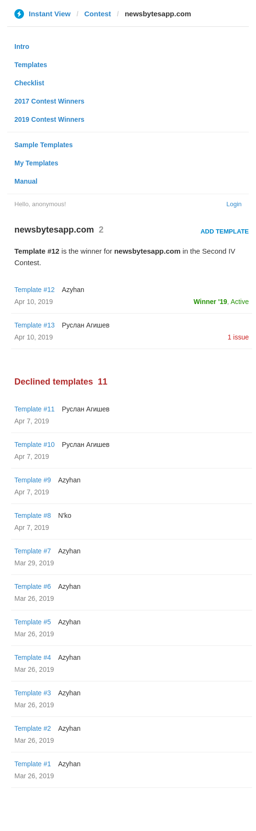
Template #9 (32, 480)
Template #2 (32, 728)
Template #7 (32, 551)
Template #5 (32, 622)
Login (234, 204)
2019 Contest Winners (49, 119)
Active (240, 301)
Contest (97, 14)
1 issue (238, 337)
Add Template (224, 231)
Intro (21, 46)
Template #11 (34, 409)
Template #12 (34, 289)
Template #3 (32, 693)
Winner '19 (210, 301)
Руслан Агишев (85, 325)
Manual (25, 181)
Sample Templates (43, 145)
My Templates (36, 163)
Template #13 (34, 325)
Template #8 (32, 515)
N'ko (64, 515)
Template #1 (32, 764)
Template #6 (32, 586)
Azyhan (73, 289)
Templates (30, 65)
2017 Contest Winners (49, 101)
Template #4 (32, 657)
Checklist (29, 83)
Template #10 (34, 444)
